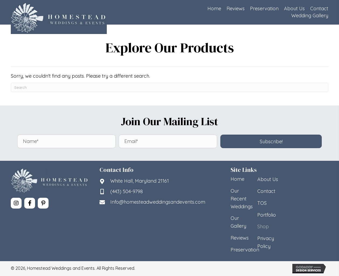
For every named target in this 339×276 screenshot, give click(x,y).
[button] (271, 141)
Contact (266, 191)
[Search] (169, 87)
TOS (262, 203)
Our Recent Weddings (242, 199)
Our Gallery (238, 222)
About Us (267, 179)
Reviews (240, 238)
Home (237, 179)
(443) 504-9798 (126, 191)
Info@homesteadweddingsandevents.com (157, 202)
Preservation (245, 250)
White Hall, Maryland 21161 (139, 181)
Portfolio (266, 215)
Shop (263, 226)
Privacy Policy (265, 242)
